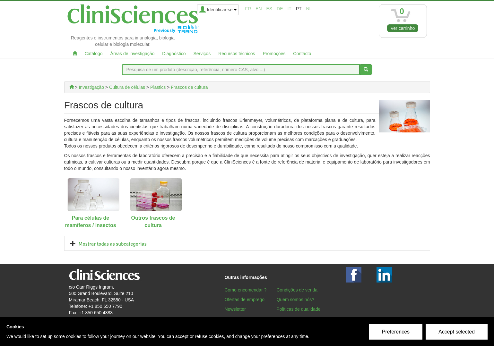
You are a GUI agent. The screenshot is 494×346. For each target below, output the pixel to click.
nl (309, 8)
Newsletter (235, 309)
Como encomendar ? (246, 289)
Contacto (302, 53)
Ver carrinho (403, 28)
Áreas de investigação (132, 53)
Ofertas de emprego (245, 299)
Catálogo (94, 53)
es (269, 8)
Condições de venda (297, 289)
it (289, 8)
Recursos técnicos (236, 53)
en (259, 8)
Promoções (274, 53)
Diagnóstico (174, 53)
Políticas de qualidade (299, 309)
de (280, 8)
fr (248, 8)
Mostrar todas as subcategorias (113, 244)
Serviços (202, 53)
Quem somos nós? (296, 299)
